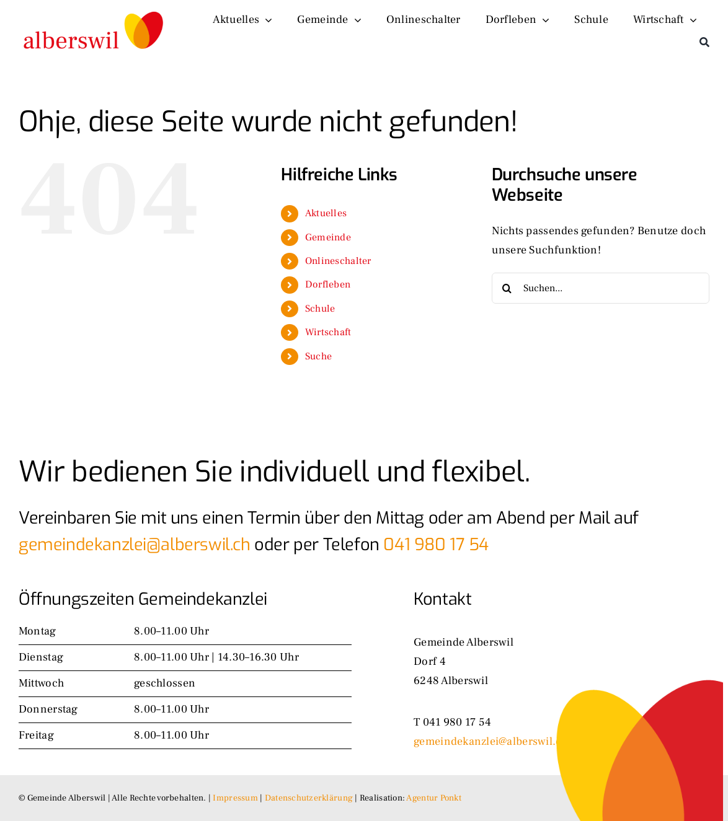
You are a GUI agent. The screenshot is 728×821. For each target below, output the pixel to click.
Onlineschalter (338, 261)
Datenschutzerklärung (309, 798)
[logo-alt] (95, 9)
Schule (320, 308)
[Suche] (704, 42)
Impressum (235, 798)
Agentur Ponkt (433, 798)
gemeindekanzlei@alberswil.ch (135, 544)
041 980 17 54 (436, 544)
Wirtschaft (328, 332)
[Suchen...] (600, 288)
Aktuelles (326, 213)
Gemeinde (328, 237)
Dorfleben (327, 284)
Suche (318, 356)
